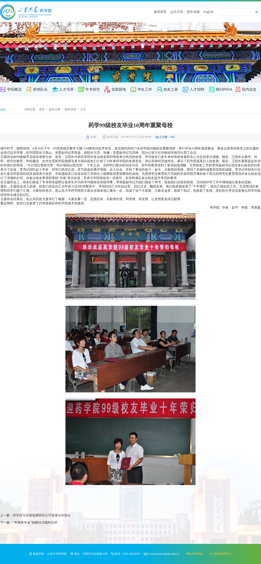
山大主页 (176, 11)
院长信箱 (193, 11)
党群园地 (118, 89)
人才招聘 (197, 89)
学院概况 (14, 89)
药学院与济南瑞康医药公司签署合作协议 (42, 515)
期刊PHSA (224, 89)
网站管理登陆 (194, 553)
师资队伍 (40, 89)
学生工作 (145, 89)
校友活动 (70, 109)
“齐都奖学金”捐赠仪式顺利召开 (35, 522)
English (208, 11)
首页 (42, 109)
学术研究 (92, 89)
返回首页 (160, 11)
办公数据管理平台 (220, 553)
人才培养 (66, 89)
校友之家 (171, 89)
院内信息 (249, 89)
